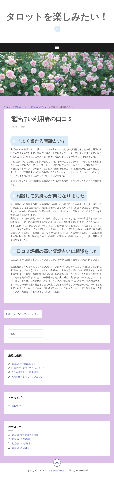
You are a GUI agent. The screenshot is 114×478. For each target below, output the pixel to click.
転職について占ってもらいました (22, 314)
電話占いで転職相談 (21, 443)
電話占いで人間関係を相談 (24, 434)
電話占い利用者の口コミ (23, 363)
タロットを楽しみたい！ (57, 16)
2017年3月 (16, 405)
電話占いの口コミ (20, 447)
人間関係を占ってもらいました (27, 376)
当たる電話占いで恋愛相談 (24, 372)
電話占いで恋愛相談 (21, 439)
